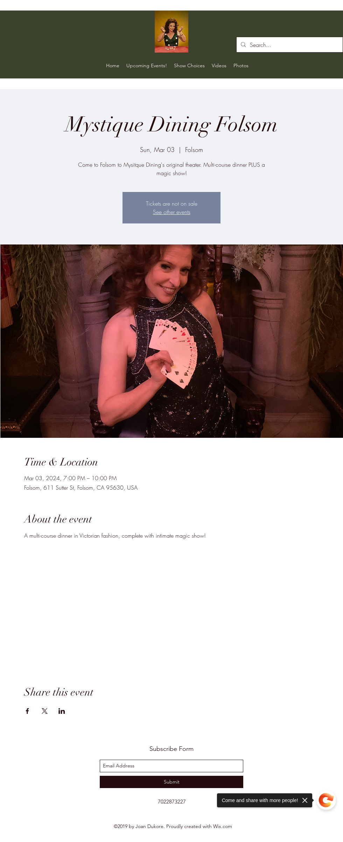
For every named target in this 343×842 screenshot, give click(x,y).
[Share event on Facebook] (27, 711)
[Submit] (171, 782)
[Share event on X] (44, 711)
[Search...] (289, 45)
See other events (171, 212)
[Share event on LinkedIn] (61, 711)
